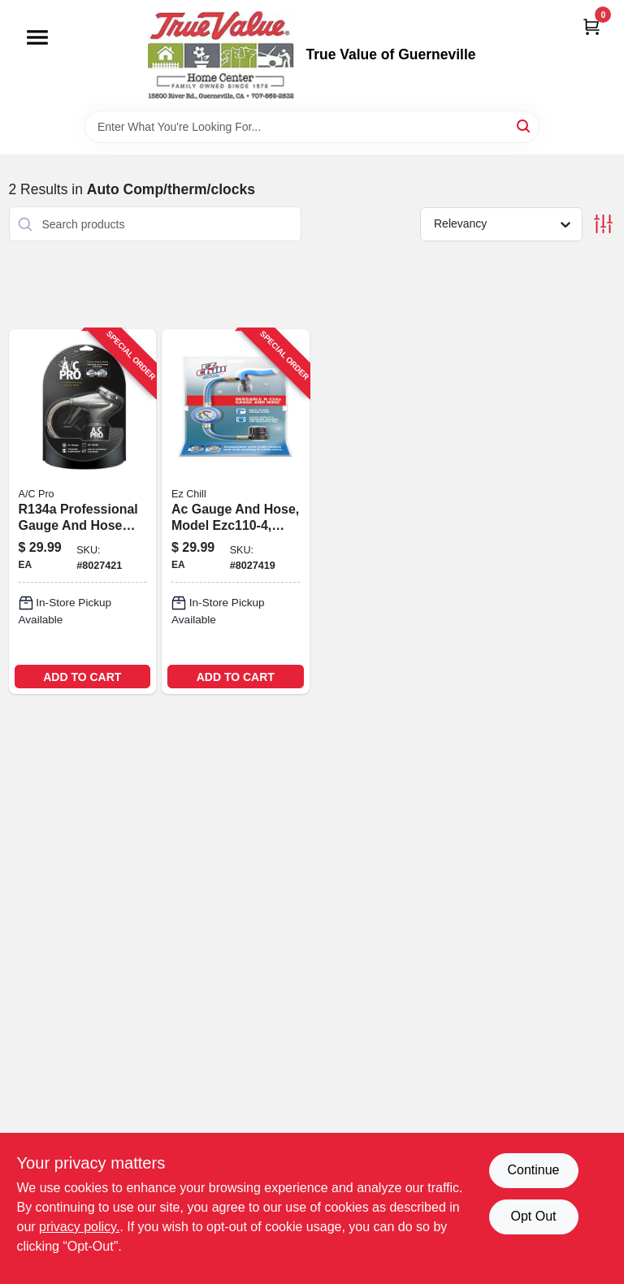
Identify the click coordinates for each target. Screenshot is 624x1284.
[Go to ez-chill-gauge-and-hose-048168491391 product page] (236, 511)
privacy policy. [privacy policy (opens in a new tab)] (79, 1227)
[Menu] (37, 37)
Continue (533, 1170)
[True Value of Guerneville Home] (221, 55)
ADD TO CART (82, 676)
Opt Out (533, 1216)
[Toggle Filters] (603, 224)
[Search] (524, 125)
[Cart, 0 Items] (591, 26)
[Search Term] (312, 127)
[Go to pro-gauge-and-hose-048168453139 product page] (83, 511)
